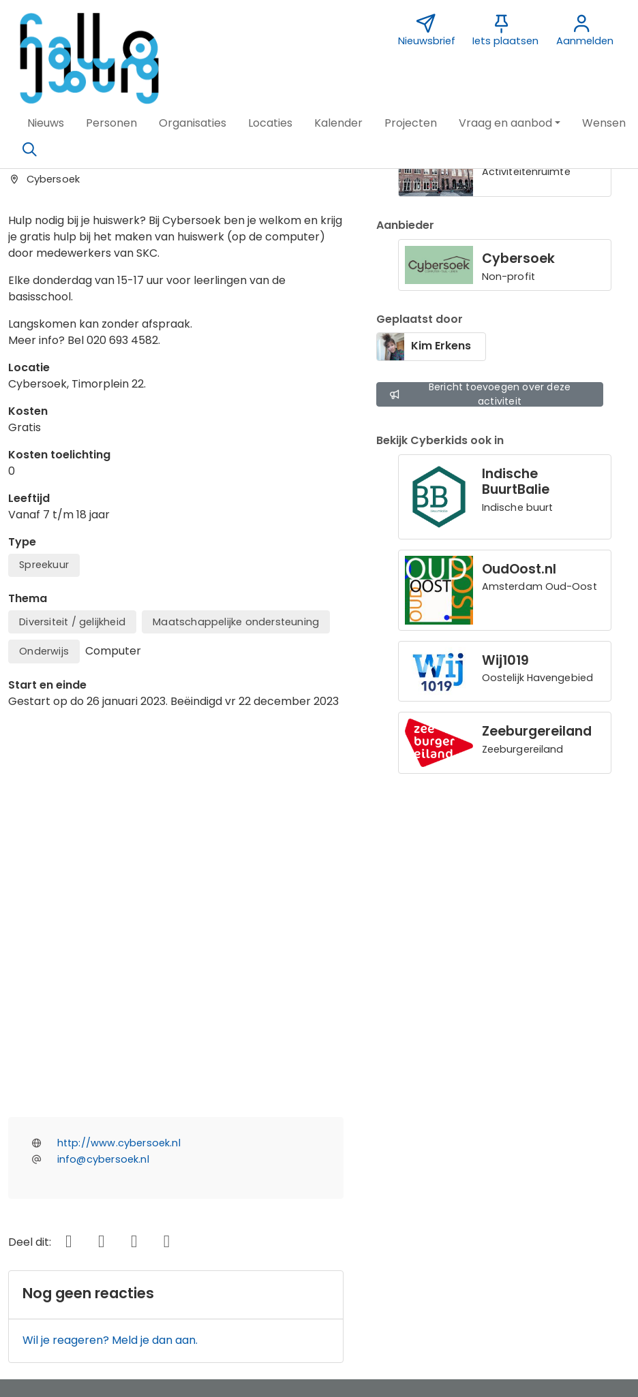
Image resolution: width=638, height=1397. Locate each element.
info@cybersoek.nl (103, 840)
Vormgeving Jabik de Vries (491, 1176)
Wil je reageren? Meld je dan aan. (110, 1021)
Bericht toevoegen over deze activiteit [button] (480, 394)
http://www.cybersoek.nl (119, 824)
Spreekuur (44, 564)
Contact (240, 1157)
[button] (45, 123)
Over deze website (66, 1157)
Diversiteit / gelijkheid (72, 622)
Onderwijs (44, 651)
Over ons (40, 1176)
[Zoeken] (29, 150)
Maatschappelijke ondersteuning (236, 622)
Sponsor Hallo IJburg (273, 1176)
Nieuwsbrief (451, 1157)
